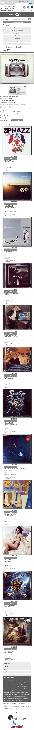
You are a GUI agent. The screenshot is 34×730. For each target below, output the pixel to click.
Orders (17, 36)
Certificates (17, 38)
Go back (17, 28)
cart (26, 1)
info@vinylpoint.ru (7, 10)
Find (29, 19)
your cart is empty (21, 4)
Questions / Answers (9, 674)
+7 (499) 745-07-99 (7, 6)
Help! (5, 672)
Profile (17, 33)
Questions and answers (17, 44)
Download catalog (17, 22)
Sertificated (7, 663)
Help (17, 41)
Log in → (20, 1)
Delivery (5, 669)
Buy (18, 120)
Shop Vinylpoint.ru (8, 677)
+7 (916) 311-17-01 (7, 8)
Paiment (6, 666)
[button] (31, 54)
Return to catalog (17, 30)
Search (5, 19)
